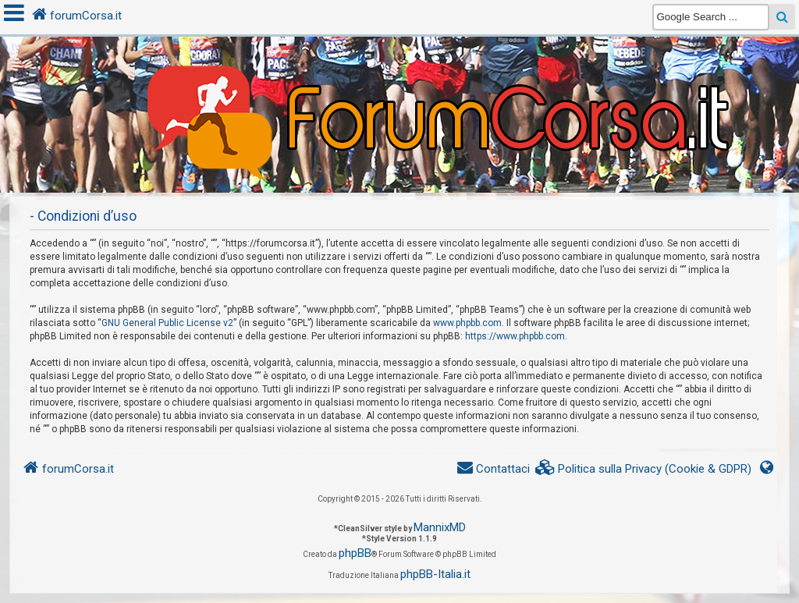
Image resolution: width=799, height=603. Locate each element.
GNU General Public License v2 (167, 322)
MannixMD (440, 527)
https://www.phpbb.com (515, 336)
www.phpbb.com (467, 322)
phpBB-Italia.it (435, 574)
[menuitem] (643, 469)
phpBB (355, 553)
